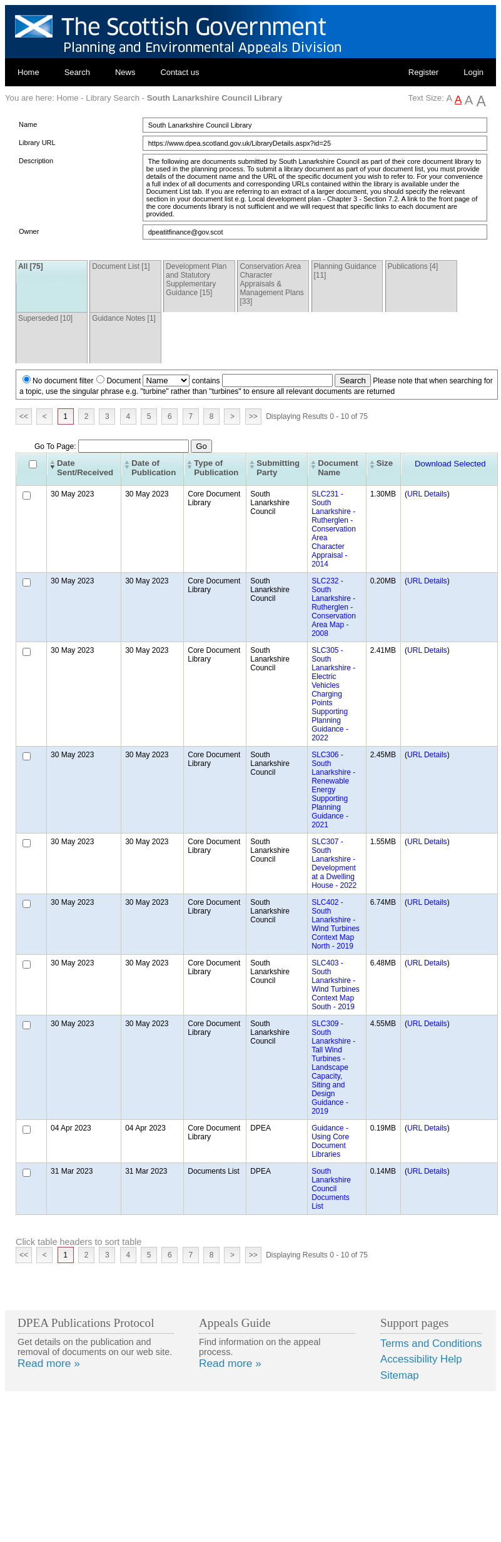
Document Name (338, 467)
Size (385, 463)
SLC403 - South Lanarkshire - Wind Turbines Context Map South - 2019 (335, 985)
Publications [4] (413, 266)
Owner (29, 231)
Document (123, 380)
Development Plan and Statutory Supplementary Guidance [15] (196, 279)
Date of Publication (153, 467)
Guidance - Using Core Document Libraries (330, 1141)
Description (36, 160)
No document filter (63, 380)
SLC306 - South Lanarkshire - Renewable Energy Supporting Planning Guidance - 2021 (333, 789)
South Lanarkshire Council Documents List (331, 1189)
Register (423, 72)
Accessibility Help (421, 1359)
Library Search (112, 98)
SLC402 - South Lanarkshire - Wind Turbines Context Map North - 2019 (335, 924)
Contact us (179, 72)
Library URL (37, 142)
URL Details (427, 494)
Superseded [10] (45, 318)
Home (28, 72)
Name (28, 124)
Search (77, 72)
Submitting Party (278, 467)
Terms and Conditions (431, 1343)
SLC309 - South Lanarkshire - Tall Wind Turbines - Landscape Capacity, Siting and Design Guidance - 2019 (333, 1067)
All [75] (30, 266)
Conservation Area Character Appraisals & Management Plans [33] (271, 284)
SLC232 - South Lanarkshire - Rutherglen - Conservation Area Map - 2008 (333, 607)
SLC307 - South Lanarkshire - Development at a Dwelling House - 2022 (334, 863)
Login (473, 72)
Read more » (49, 1363)
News (125, 72)
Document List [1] (120, 266)
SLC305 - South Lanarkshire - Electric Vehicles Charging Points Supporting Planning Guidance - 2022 (333, 694)
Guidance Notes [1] (124, 318)
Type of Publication (216, 467)
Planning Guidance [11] (345, 271)
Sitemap (399, 1375)
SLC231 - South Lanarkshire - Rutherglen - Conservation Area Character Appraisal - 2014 (333, 529)
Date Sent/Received (85, 467)
